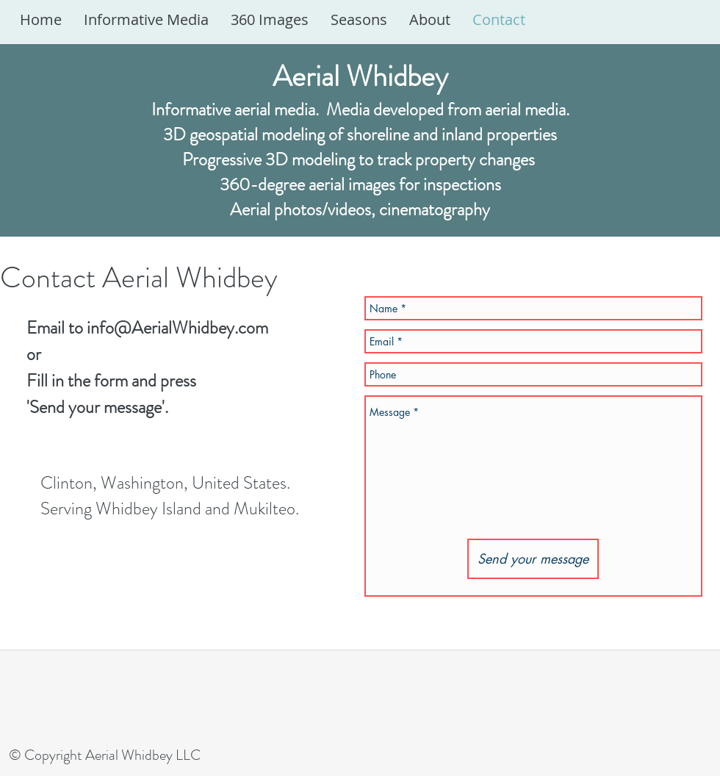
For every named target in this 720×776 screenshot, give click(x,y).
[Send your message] (533, 559)
